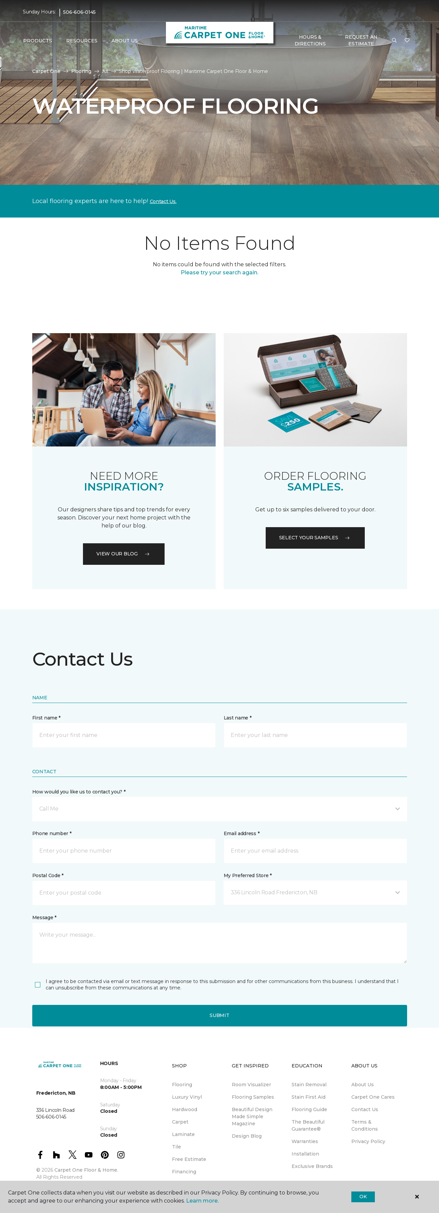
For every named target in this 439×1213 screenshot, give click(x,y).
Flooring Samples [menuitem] (253, 1097)
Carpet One (46, 71)
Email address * (242, 833)
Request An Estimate (361, 40)
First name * (46, 717)
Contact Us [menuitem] (364, 1109)
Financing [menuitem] (184, 1172)
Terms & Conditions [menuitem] (364, 1125)
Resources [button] (81, 41)
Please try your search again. (219, 272)
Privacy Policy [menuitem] (368, 1141)
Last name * (238, 717)
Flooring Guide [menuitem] (309, 1109)
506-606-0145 (79, 12)
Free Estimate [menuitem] (189, 1159)
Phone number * (52, 833)
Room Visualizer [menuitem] (251, 1085)
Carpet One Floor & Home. (86, 1170)
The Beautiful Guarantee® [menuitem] (308, 1125)
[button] (394, 40)
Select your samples (315, 538)
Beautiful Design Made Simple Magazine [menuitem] (252, 1116)
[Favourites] (407, 40)
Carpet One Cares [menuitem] (373, 1097)
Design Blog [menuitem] (247, 1136)
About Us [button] (125, 41)
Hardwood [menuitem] (184, 1109)
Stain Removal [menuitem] (309, 1085)
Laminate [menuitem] (183, 1134)
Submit (219, 1015)
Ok (362, 1197)
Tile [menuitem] (176, 1147)
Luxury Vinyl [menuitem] (187, 1097)
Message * (44, 917)
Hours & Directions (310, 40)
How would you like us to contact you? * (79, 791)
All (105, 71)
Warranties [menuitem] (305, 1141)
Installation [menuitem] (305, 1154)
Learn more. (202, 1201)
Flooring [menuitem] (182, 1085)
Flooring (81, 71)
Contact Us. (163, 201)
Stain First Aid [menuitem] (308, 1097)
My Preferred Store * (248, 875)
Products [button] (37, 41)
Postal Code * (47, 875)
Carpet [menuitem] (180, 1122)
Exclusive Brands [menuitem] (312, 1166)
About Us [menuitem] (362, 1085)
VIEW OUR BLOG (123, 554)
